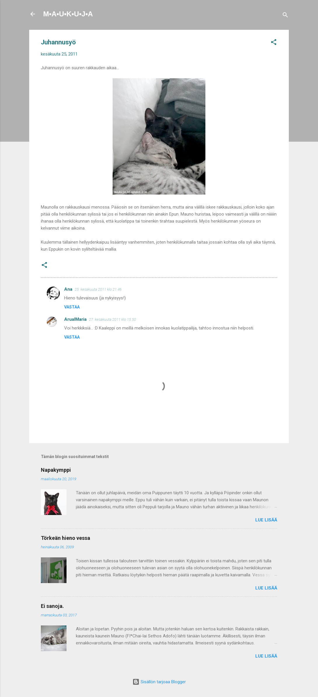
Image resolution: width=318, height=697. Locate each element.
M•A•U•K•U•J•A (68, 14)
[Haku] (285, 16)
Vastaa (72, 307)
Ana (68, 289)
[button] (273, 43)
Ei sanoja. (52, 606)
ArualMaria (75, 319)
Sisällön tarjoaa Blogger (159, 681)
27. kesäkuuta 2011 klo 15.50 (112, 319)
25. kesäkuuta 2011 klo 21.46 (98, 289)
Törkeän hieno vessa (65, 538)
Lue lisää (266, 520)
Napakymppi (56, 470)
